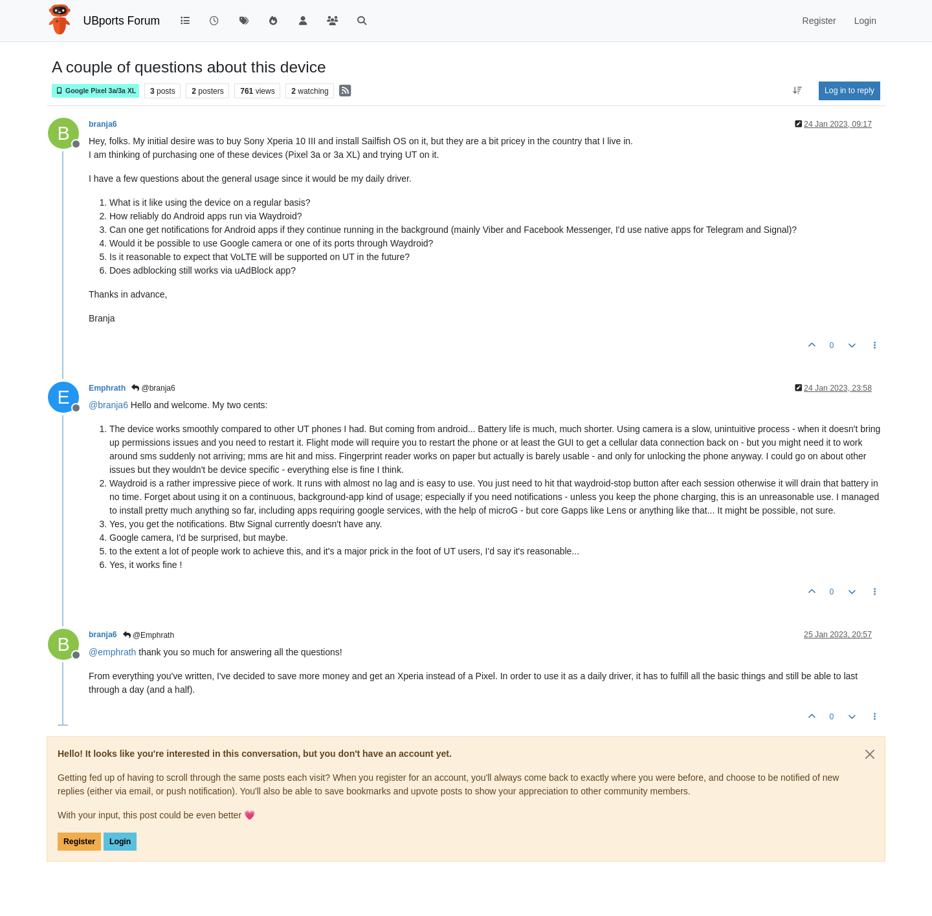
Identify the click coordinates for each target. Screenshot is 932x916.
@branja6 (153, 388)
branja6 (103, 124)
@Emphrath (149, 635)
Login (120, 841)
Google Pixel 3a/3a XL (95, 91)
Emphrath (107, 388)
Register (79, 841)
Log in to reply (849, 90)
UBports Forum (122, 20)
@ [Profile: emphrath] (112, 652)
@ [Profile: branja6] (108, 405)
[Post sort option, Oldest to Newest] (797, 91)
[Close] (870, 754)
